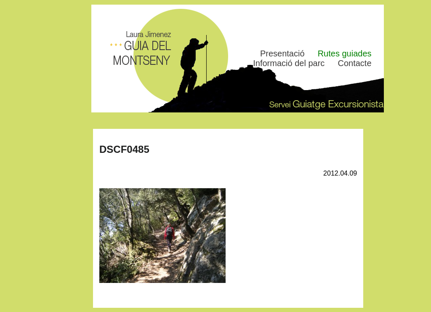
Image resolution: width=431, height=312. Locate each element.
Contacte (354, 63)
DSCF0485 (124, 149)
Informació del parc (289, 63)
